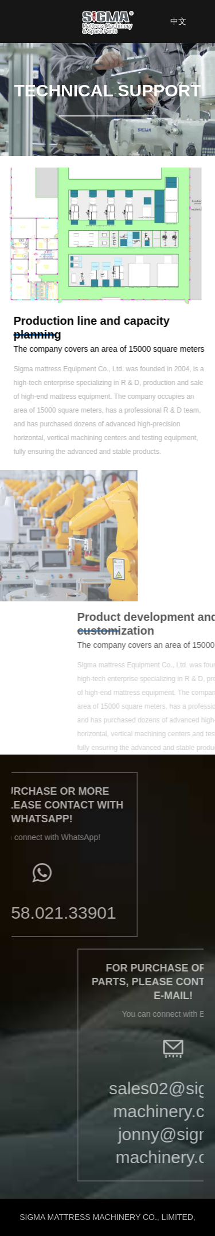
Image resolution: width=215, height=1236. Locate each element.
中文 (178, 21)
